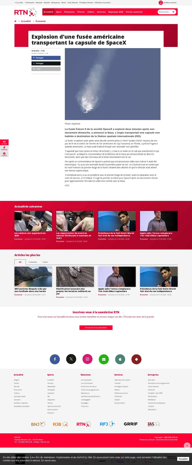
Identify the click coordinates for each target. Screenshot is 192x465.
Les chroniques (87, 383)
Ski (49, 396)
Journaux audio (20, 396)
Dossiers (17, 400)
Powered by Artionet (147, 440)
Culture (17, 393)
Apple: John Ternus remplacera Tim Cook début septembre (156, 234)
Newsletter (152, 409)
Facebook (55, 359)
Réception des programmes (159, 383)
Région (16, 380)
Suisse (16, 383)
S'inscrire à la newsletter (96, 328)
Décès (63, 2)
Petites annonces (121, 393)
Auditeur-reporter (168, 3)
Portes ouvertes (134, 11)
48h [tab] (20, 262)
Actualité (48, 11)
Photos (81, 11)
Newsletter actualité (21, 406)
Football (51, 380)
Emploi (117, 400)
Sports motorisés (54, 406)
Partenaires (152, 396)
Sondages (84, 403)
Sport (59, 11)
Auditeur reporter (21, 403)
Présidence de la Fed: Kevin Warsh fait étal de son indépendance (116, 234)
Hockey (50, 383)
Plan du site (45, 442)
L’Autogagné (85, 400)
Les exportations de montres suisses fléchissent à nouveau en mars (73, 235)
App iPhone (120, 359)
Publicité (151, 390)
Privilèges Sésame (86, 2)
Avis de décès (120, 403)
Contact (151, 406)
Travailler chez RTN (155, 393)
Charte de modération (156, 403)
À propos (151, 380)
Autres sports (53, 409)
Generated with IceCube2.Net (167, 440)
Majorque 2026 (115, 11)
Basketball (51, 386)
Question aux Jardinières (90, 396)
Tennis (50, 403)
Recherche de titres (88, 386)
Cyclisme (51, 393)
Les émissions (86, 380)
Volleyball (51, 390)
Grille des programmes (90, 390)
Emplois (47, 2)
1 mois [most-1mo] (45, 262)
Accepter (183, 459)
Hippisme (51, 400)
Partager (38, 58)
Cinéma (117, 383)
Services (101, 11)
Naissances (55, 2)
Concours (84, 406)
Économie (41, 21)
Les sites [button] (19, 2)
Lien (36, 69)
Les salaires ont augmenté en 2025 (30, 234)
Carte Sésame (73, 2)
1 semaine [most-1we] (32, 262)
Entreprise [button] (29, 2)
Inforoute (39, 2)
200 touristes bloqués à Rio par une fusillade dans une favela (30, 290)
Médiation (152, 400)
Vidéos (90, 11)
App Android (136, 359)
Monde (16, 386)
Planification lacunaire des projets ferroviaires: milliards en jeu (73, 291)
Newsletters (104, 359)
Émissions (69, 11)
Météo (117, 390)
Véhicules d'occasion (103, 2)
